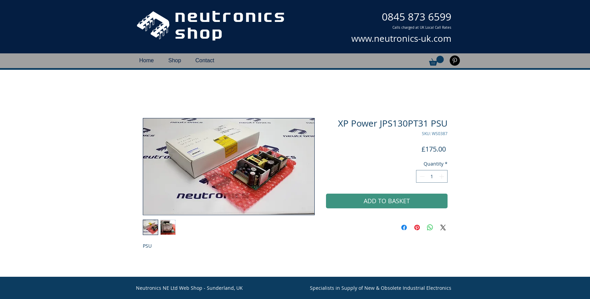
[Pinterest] (455, 60)
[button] (436, 61)
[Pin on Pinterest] (417, 227)
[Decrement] (421, 176)
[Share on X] (443, 227)
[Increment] (442, 176)
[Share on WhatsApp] (430, 227)
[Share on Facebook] (404, 227)
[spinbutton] (432, 176)
